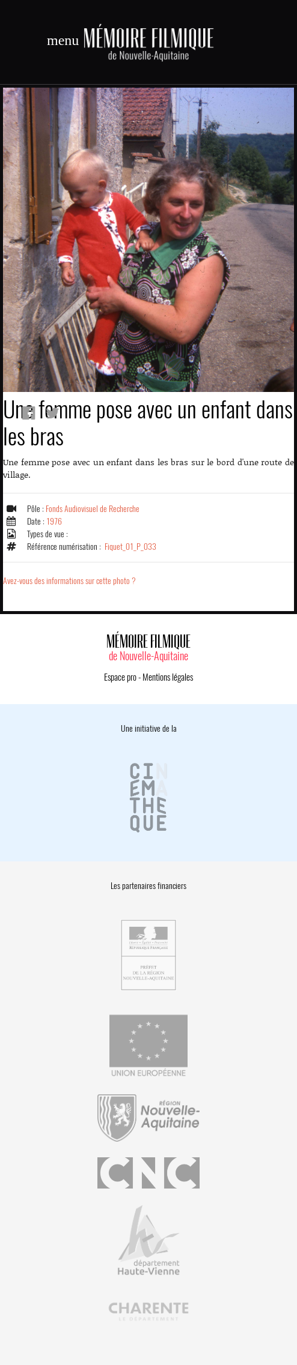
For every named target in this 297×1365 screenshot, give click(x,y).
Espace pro (120, 677)
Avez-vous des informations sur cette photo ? (69, 580)
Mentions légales (167, 677)
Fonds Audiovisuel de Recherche (92, 508)
